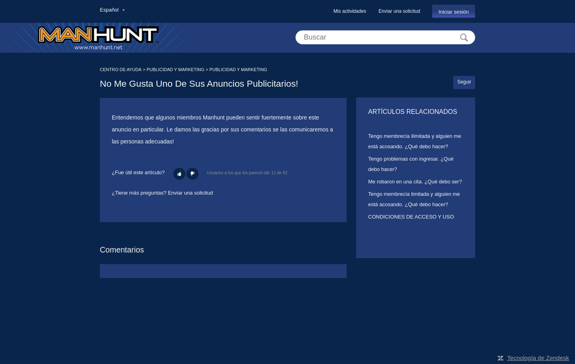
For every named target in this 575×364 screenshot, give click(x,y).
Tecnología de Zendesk (538, 357)
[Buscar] (385, 37)
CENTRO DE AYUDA (120, 69)
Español (110, 10)
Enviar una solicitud (399, 11)
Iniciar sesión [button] (453, 12)
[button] (179, 174)
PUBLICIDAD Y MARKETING (175, 69)
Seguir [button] (464, 82)
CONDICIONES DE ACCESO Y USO (411, 217)
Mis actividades (349, 11)
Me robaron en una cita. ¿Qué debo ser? (415, 182)
